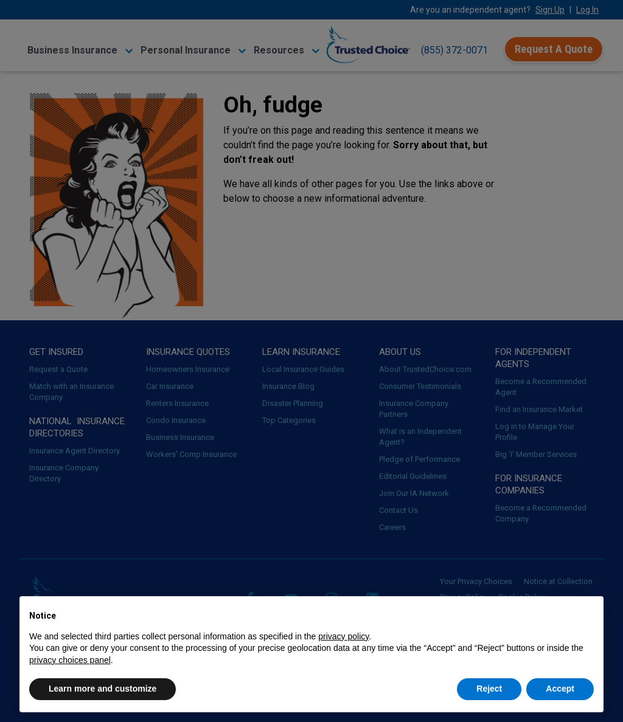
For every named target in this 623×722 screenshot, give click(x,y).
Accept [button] (560, 688)
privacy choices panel (70, 660)
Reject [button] (489, 688)
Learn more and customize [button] (102, 688)
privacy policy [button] (343, 636)
